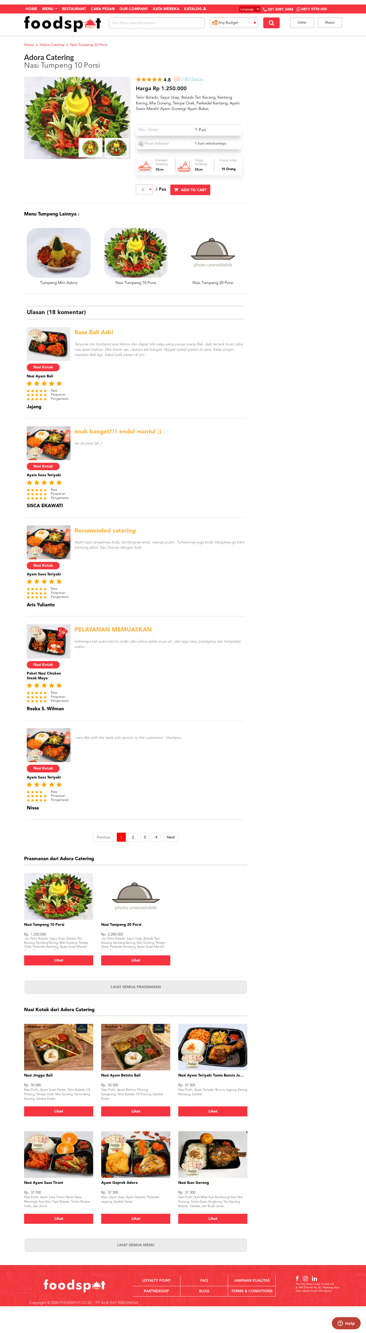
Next (171, 837)
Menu (49, 9)
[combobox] (144, 189)
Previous (104, 837)
